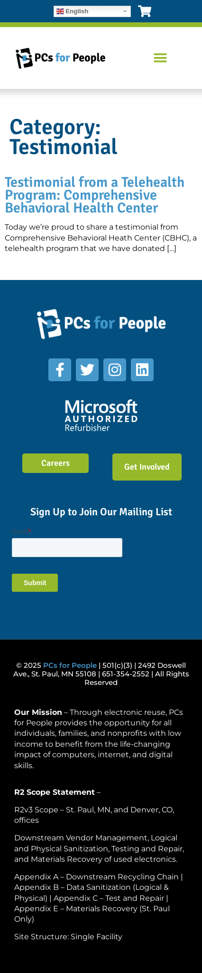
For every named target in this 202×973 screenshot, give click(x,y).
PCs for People (70, 665)
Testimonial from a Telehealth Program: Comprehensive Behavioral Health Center (94, 195)
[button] (160, 58)
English (72, 11)
